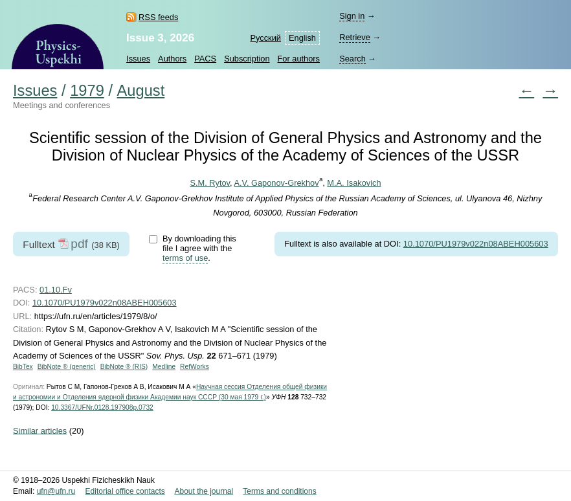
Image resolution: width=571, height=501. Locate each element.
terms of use (185, 258)
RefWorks (194, 366)
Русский (266, 38)
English (302, 38)
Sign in (351, 16)
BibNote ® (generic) (67, 366)
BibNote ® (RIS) (124, 366)
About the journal (203, 491)
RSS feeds (158, 17)
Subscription (246, 58)
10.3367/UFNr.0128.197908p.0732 (102, 407)
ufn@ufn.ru (56, 491)
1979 (87, 90)
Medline (163, 366)
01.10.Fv (55, 290)
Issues (138, 58)
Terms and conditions (279, 491)
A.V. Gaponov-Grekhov (276, 183)
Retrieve (354, 37)
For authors (299, 58)
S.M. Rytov (210, 183)
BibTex (23, 366)
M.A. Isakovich (354, 183)
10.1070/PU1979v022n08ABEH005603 (475, 244)
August (141, 90)
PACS (205, 58)
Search (352, 58)
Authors (172, 58)
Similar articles (40, 430)
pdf (79, 244)
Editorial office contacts (125, 491)
